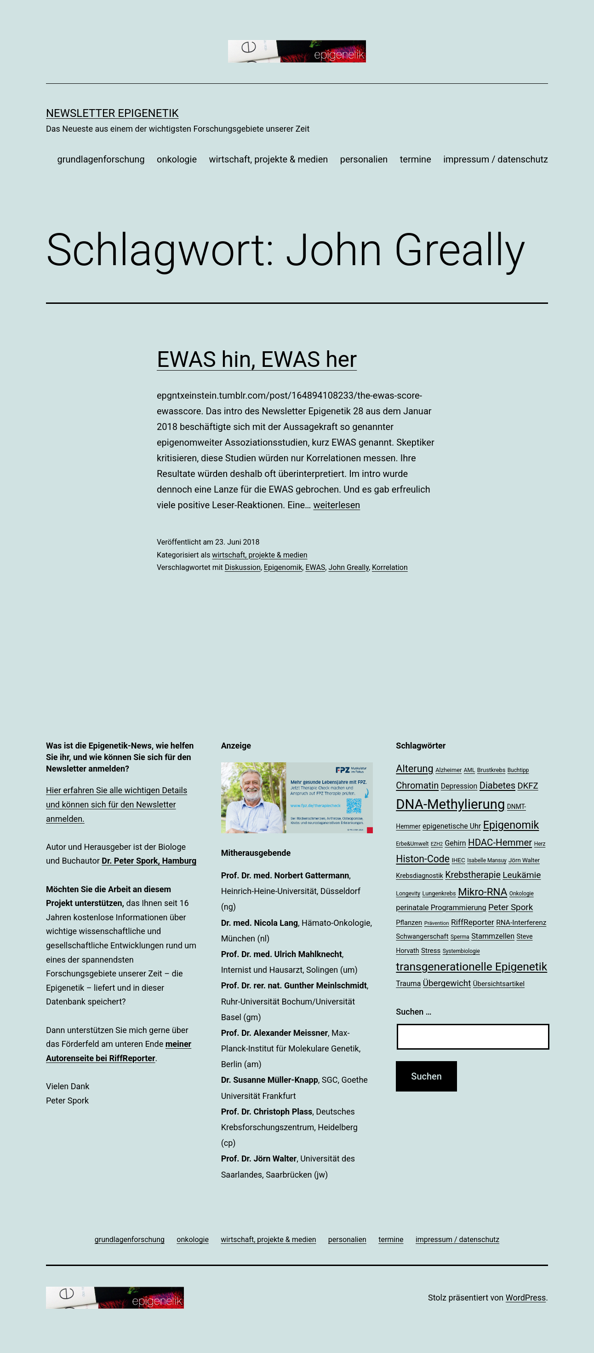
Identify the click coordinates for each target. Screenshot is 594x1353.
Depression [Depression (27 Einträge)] (459, 786)
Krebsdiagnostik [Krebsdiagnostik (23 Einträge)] (419, 875)
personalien (364, 159)
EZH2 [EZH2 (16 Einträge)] (437, 844)
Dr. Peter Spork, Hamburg (149, 860)
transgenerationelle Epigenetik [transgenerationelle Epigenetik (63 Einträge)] (471, 966)
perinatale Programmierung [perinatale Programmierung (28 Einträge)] (441, 907)
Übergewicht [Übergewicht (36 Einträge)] (447, 983)
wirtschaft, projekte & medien (268, 159)
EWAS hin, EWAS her (257, 359)
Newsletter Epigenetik (112, 113)
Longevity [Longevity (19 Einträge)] (408, 893)
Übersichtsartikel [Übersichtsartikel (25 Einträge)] (499, 984)
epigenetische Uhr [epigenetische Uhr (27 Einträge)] (452, 826)
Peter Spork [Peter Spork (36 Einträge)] (510, 907)
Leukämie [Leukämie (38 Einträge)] (522, 875)
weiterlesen (336, 505)
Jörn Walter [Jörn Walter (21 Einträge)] (524, 860)
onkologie (177, 159)
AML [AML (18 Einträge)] (469, 770)
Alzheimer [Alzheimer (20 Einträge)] (448, 770)
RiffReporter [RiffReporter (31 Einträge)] (472, 922)
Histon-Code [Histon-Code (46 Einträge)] (423, 859)
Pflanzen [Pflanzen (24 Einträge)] (409, 922)
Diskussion (243, 567)
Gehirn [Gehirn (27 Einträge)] (455, 843)
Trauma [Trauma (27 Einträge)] (408, 983)
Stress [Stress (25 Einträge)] (430, 951)
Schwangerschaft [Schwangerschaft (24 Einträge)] (422, 936)
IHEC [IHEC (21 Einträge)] (458, 860)
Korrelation (390, 567)
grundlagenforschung (100, 159)
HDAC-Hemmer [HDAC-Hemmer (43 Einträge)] (500, 842)
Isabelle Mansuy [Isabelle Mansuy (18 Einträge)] (486, 860)
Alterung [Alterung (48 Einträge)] (414, 768)
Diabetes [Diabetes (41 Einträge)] (497, 785)
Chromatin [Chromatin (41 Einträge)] (417, 785)
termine (415, 159)
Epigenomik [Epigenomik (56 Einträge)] (511, 825)
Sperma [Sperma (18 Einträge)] (460, 937)
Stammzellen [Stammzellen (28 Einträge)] (492, 936)
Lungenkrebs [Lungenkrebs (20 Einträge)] (439, 893)
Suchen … (413, 1011)
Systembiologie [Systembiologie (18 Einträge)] (461, 951)
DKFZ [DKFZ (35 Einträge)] (528, 786)
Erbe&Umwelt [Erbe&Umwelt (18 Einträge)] (412, 844)
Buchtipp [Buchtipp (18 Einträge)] (518, 770)
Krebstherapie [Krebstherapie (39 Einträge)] (472, 875)
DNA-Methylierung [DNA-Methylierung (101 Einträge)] (450, 804)
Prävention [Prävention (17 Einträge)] (436, 923)
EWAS (315, 567)
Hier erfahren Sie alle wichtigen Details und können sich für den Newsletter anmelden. (116, 804)
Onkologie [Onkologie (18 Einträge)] (521, 893)
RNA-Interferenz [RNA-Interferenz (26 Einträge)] (521, 922)
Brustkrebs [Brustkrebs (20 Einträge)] (491, 770)
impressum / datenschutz (495, 159)
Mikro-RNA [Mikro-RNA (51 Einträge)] (482, 892)
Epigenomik (283, 567)
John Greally (348, 567)
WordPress (526, 1297)
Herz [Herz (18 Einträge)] (540, 844)
